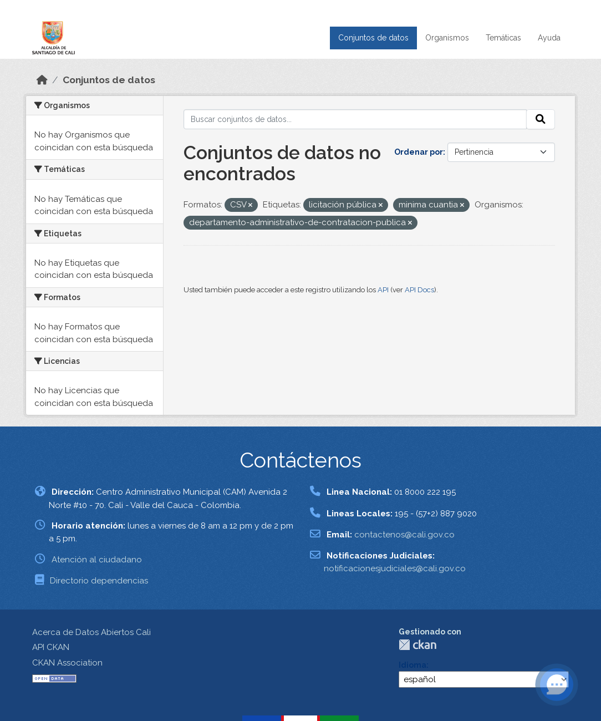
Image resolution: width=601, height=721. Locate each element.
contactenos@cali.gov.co (404, 535)
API (383, 290)
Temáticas (503, 37)
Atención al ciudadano (97, 560)
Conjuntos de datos (373, 37)
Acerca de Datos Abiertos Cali (91, 632)
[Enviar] (540, 119)
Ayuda (549, 37)
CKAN (417, 645)
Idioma (412, 665)
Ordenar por (418, 152)
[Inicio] (42, 79)
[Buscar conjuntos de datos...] (355, 119)
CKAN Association (67, 663)
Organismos (447, 37)
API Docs (419, 290)
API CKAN (50, 647)
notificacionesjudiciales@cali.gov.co (395, 568)
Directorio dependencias (99, 581)
